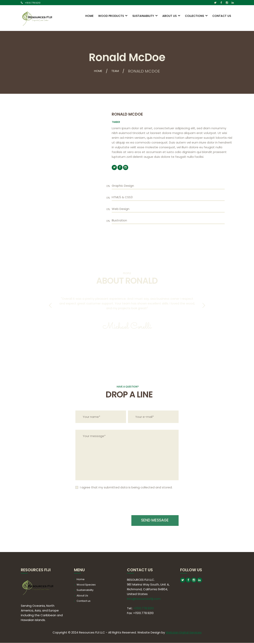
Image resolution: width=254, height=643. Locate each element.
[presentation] (105, 505)
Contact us (83, 601)
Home (97, 71)
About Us (82, 596)
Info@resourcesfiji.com (144, 599)
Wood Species (86, 585)
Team (117, 71)
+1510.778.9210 (32, 2)
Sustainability (85, 590)
